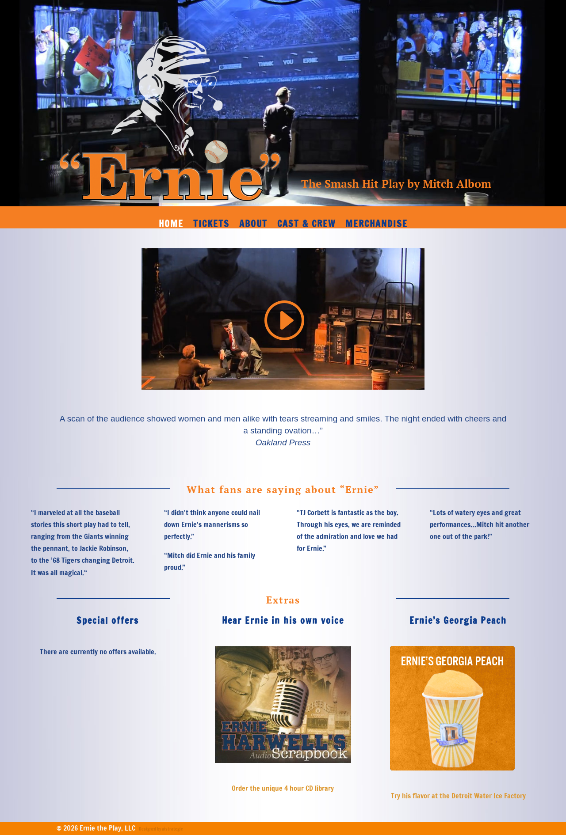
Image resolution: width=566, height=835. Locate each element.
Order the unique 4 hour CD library (283, 788)
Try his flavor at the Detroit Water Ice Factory (458, 796)
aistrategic (172, 829)
